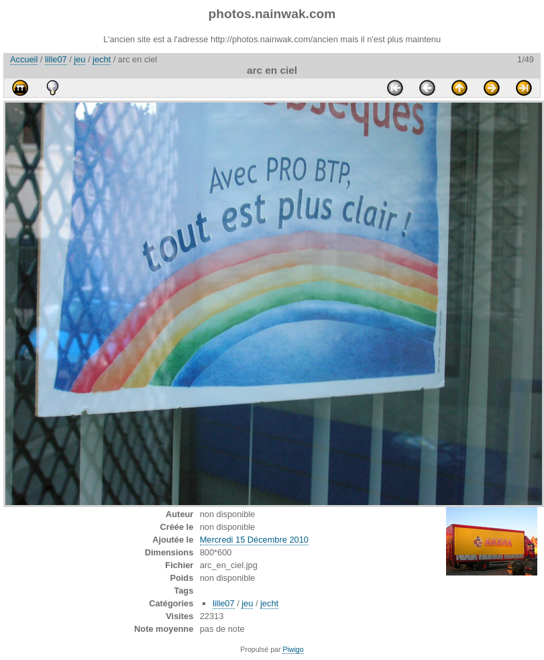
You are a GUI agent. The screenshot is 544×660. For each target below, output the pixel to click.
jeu (79, 59)
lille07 (56, 59)
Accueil (24, 59)
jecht (102, 59)
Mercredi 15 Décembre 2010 (254, 540)
